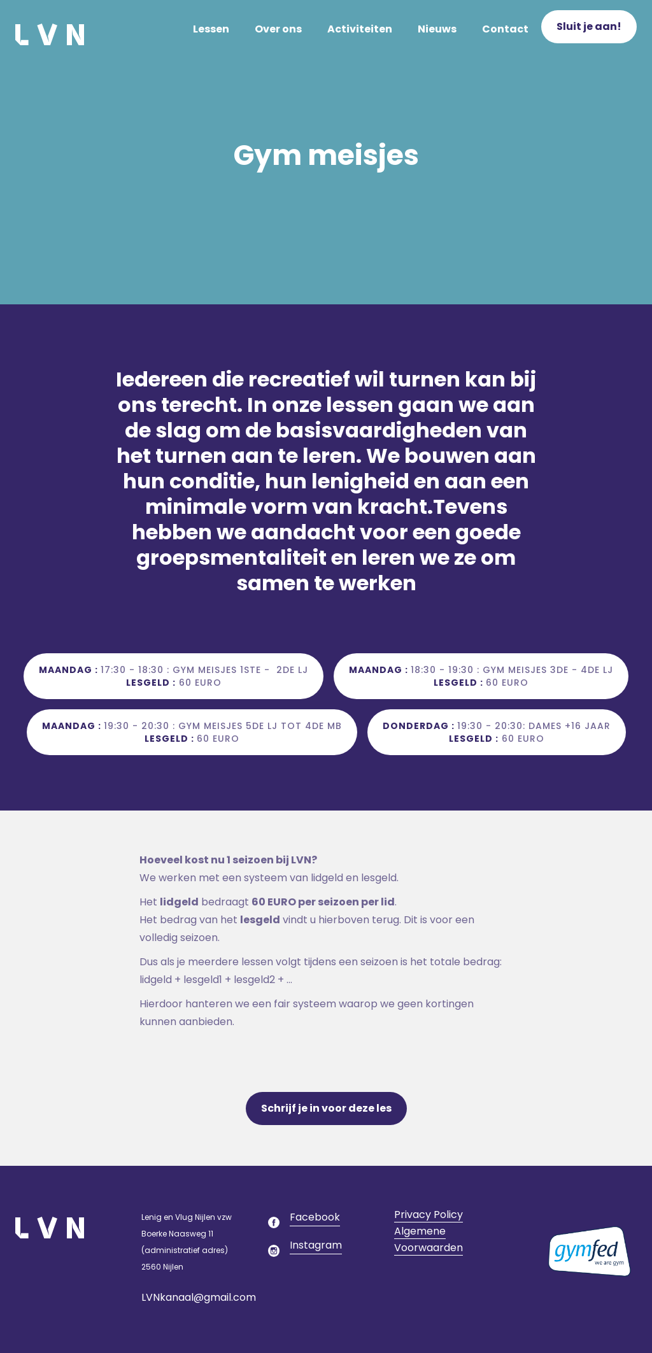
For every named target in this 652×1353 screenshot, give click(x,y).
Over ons (278, 29)
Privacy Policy (428, 1214)
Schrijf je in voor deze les (326, 1108)
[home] (49, 29)
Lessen (211, 29)
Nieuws (437, 29)
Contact (505, 29)
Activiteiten (359, 29)
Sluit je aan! (588, 26)
